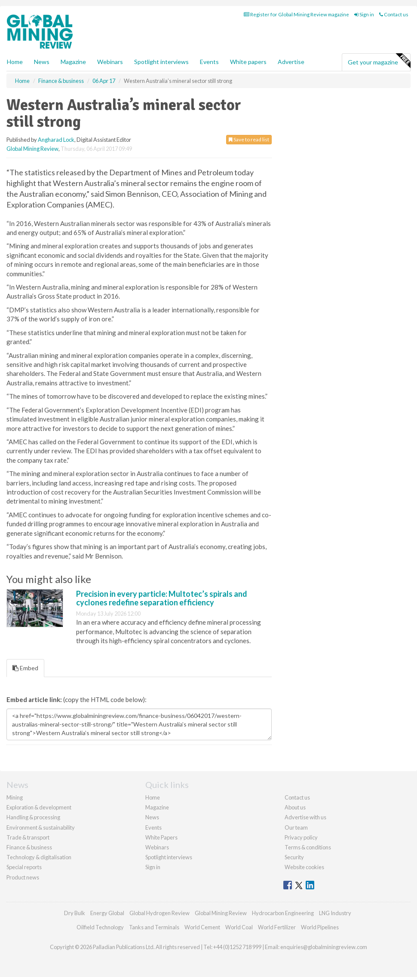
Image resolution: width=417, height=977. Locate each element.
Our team (296, 827)
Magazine (73, 61)
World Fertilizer (277, 927)
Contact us (393, 14)
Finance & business (29, 847)
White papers (248, 61)
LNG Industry (335, 913)
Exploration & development (38, 807)
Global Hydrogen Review (159, 913)
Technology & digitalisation (38, 857)
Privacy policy (301, 837)
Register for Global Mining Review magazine (296, 14)
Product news (22, 877)
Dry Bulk (74, 913)
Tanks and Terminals (154, 927)
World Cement (202, 927)
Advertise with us (305, 817)
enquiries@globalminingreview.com (323, 946)
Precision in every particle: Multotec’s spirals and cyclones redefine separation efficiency (161, 598)
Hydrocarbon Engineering (283, 913)
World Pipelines (320, 927)
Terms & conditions (308, 847)
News (152, 817)
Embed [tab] (25, 668)
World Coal (239, 927)
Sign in (364, 14)
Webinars (110, 61)
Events (209, 61)
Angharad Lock (56, 139)
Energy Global (107, 913)
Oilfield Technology (100, 927)
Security (294, 857)
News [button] (41, 61)
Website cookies (304, 867)
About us (295, 807)
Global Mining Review (32, 148)
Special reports (24, 867)
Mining (14, 797)
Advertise (291, 61)
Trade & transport (27, 837)
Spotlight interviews (161, 61)
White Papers (161, 837)
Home (15, 61)
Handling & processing (33, 817)
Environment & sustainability (40, 827)
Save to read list (249, 139)
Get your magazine (379, 61)
